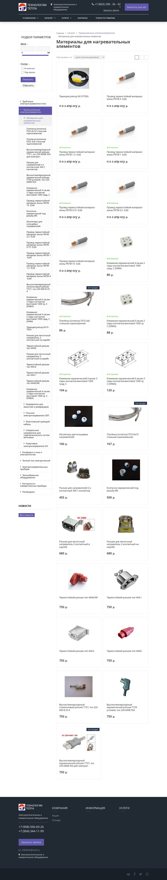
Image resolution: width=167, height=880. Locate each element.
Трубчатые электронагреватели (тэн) (33, 102)
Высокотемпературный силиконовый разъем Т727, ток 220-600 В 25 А (38, 288)
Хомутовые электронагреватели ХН (36, 444)
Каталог (49, 18)
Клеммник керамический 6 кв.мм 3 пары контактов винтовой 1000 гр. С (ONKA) (38, 302)
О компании (29, 18)
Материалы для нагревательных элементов (33, 120)
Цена (23, 44)
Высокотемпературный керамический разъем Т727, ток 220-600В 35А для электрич (39, 153)
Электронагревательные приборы (34, 467)
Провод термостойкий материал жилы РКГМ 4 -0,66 (39, 276)
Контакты (82, 18)
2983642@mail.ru (31, 850)
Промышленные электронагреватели (30, 110)
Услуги (65, 18)
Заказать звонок (111, 10)
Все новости (26, 515)
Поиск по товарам (105, 18)
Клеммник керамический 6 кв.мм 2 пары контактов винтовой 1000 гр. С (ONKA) (38, 394)
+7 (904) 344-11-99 (31, 831)
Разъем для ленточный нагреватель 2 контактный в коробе (38, 356)
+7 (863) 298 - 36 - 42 (108, 4)
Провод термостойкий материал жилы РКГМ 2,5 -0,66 (38, 234)
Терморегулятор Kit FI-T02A (38, 328)
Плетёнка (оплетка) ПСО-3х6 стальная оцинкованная (36, 141)
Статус (24, 64)
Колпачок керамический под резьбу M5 (36, 213)
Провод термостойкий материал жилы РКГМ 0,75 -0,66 (38, 245)
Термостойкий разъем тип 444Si (38, 346)
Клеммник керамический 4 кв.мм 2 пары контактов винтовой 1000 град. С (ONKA (38, 317)
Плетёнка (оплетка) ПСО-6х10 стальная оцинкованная (36, 131)
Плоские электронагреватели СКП (36, 414)
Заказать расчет (136, 7)
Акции (55, 815)
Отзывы (56, 820)
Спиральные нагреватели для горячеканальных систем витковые (36, 434)
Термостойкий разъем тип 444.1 (38, 373)
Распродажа (28, 491)
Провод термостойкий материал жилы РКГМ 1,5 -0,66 (38, 265)
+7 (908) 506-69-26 (31, 827)
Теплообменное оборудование (29, 476)
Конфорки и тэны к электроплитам (31, 453)
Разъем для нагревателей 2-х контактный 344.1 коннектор (36, 166)
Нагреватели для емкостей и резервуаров (36, 405)
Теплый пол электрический (36, 460)
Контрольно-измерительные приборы (33, 484)
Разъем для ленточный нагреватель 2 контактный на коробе (38, 337)
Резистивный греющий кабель (37, 423)
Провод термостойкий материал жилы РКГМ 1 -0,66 (39, 255)
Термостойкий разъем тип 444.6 (38, 365)
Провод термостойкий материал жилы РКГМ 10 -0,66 (38, 203)
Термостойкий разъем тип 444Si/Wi (38, 381)
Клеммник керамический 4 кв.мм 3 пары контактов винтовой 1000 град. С (38, 191)
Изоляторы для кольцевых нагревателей (34, 223)
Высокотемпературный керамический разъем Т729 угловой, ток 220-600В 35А (38, 178)
